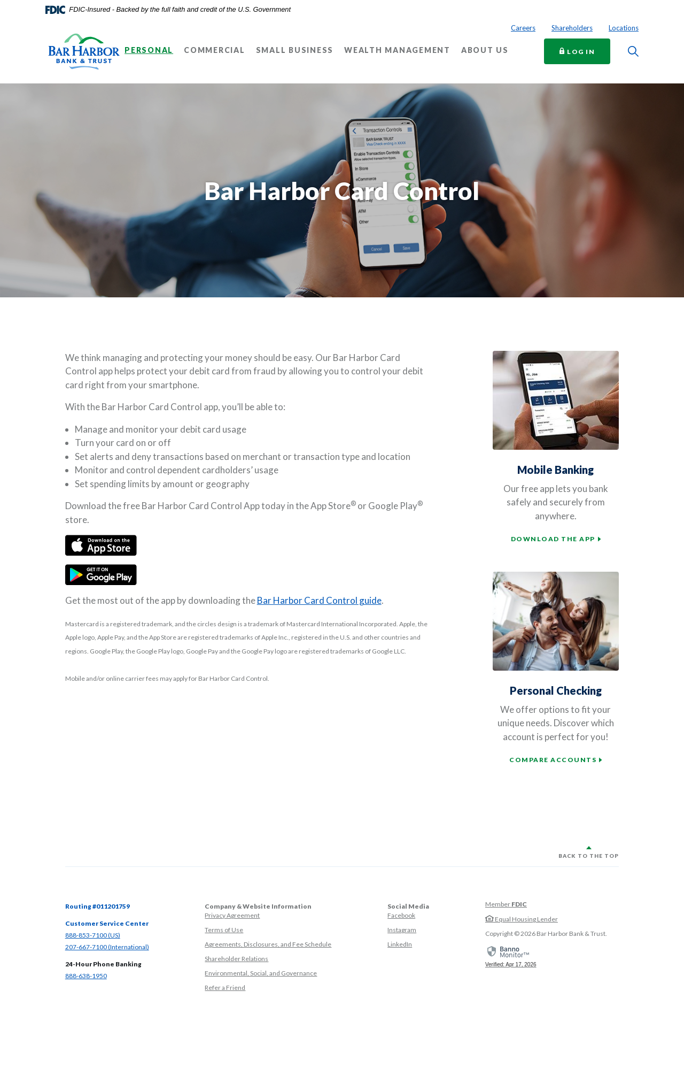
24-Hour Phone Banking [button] (103, 964)
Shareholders (572, 28)
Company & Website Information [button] (258, 906)
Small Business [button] (295, 50)
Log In (584, 51)
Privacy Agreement (232, 915)
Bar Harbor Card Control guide (319, 600)
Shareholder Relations (236, 959)
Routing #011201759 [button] (97, 906)
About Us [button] (485, 50)
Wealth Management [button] (397, 50)
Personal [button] (149, 50)
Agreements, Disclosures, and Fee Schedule (268, 944)
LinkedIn (399, 944)
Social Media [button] (408, 906)
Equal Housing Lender (521, 919)
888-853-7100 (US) (92, 935)
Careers (523, 28)
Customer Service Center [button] (107, 923)
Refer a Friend (225, 988)
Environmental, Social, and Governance (261, 973)
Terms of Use (224, 930)
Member (506, 904)
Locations (624, 28)
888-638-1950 (86, 976)
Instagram (401, 930)
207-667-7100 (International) (107, 947)
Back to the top (588, 855)
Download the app (553, 539)
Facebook (401, 915)
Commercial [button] (214, 50)
